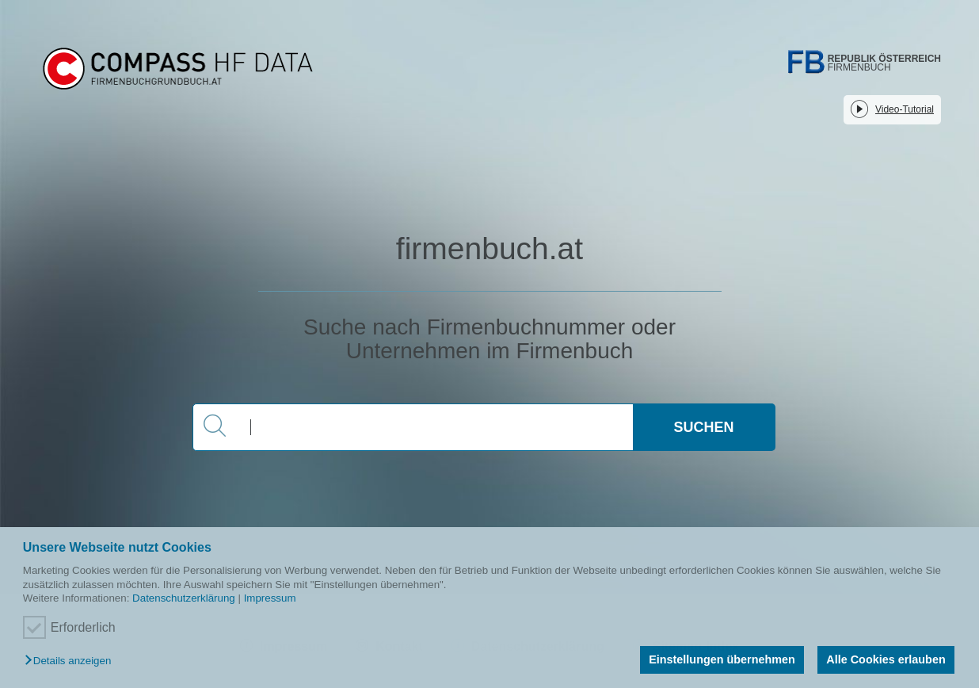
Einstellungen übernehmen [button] (722, 659)
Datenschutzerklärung (183, 598)
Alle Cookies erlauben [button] (885, 659)
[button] (71, 661)
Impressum (270, 598)
